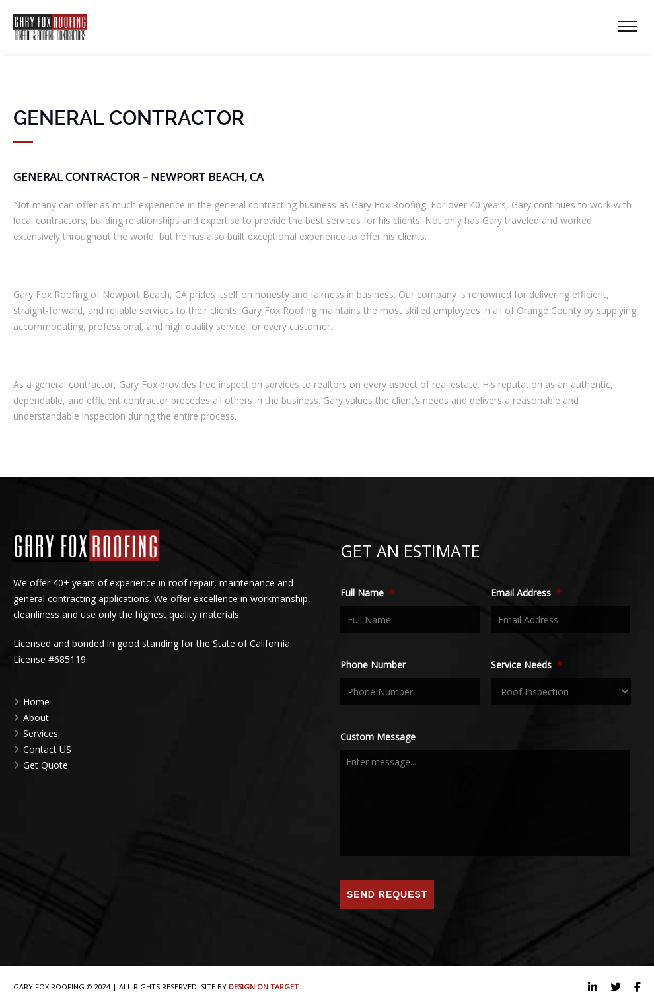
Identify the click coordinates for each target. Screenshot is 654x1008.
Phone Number (373, 665)
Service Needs (526, 665)
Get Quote (45, 765)
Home (36, 701)
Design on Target (264, 986)
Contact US (47, 749)
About (36, 717)
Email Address (526, 593)
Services (40, 733)
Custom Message (378, 737)
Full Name (367, 593)
